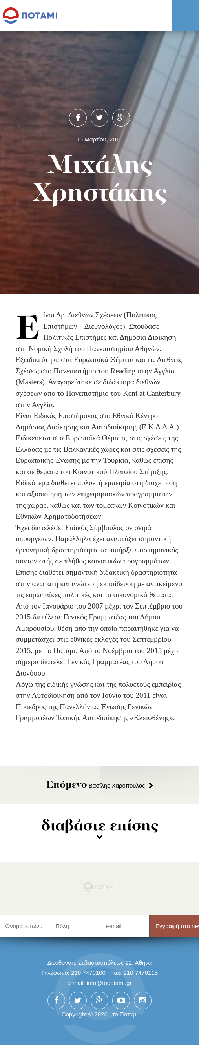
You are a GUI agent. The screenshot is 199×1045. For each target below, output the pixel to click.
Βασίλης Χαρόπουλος (95, 785)
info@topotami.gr (109, 983)
